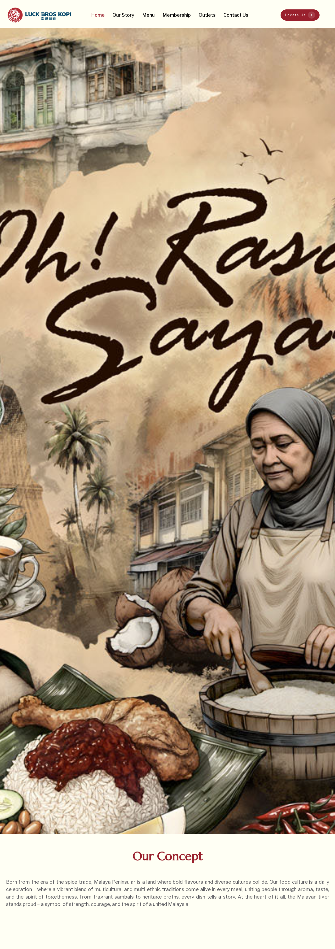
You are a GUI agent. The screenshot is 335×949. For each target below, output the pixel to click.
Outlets (207, 15)
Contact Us (236, 15)
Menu (148, 15)
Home (98, 15)
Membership (177, 15)
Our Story (123, 15)
